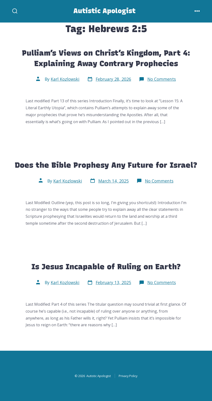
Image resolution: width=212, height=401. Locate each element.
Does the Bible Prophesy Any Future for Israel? (106, 165)
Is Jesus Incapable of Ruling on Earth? (106, 266)
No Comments (161, 79)
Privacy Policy (128, 376)
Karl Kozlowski (65, 79)
